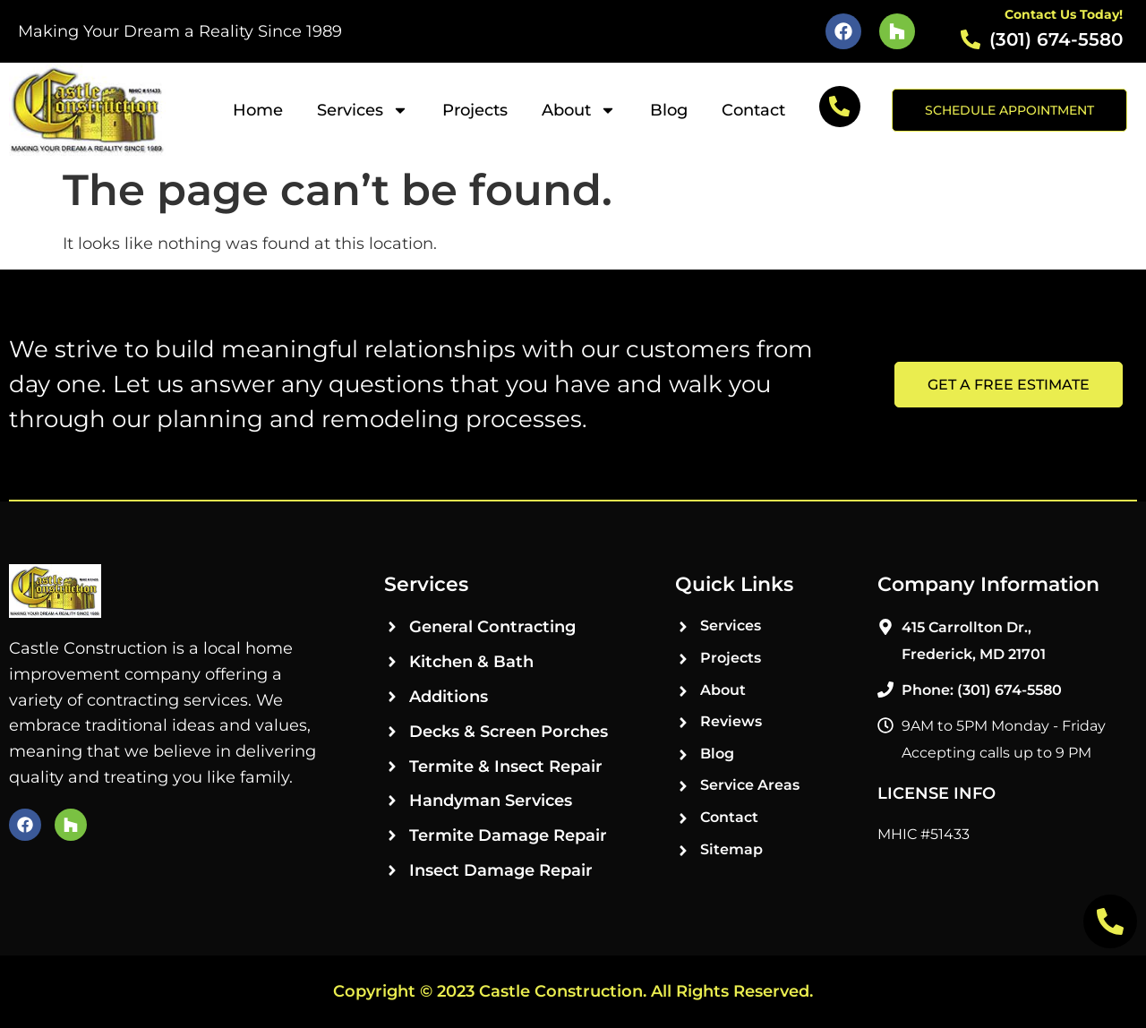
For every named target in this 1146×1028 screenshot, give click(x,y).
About (579, 110)
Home (258, 110)
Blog (669, 110)
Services (362, 110)
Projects (475, 110)
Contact (753, 110)
